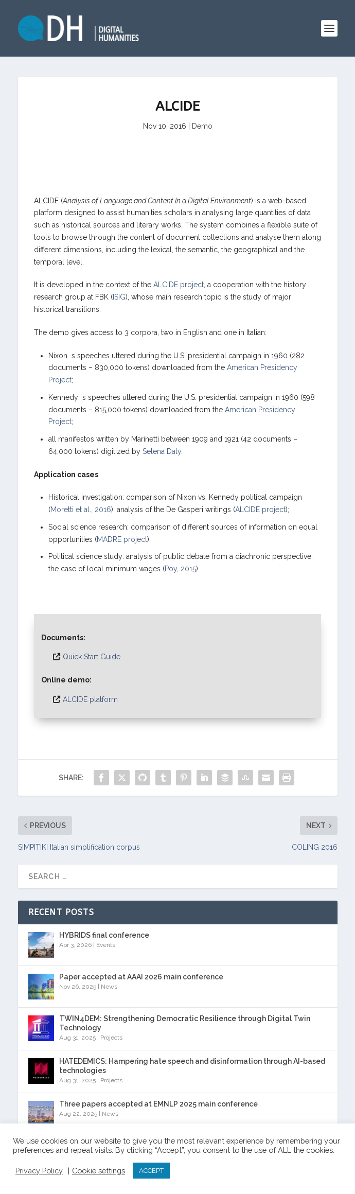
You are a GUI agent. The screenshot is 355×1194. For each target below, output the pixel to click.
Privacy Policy (39, 1170)
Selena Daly (162, 451)
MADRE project (122, 539)
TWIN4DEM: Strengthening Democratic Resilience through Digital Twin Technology (184, 1023)
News (109, 986)
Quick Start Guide (91, 657)
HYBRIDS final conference (104, 935)
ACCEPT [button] (151, 1170)
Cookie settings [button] (98, 1170)
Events (105, 945)
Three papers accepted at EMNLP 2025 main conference (158, 1104)
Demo (202, 126)
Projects (111, 1037)
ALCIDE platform (90, 699)
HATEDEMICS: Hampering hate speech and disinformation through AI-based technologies (192, 1066)
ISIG (119, 297)
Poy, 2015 (180, 569)
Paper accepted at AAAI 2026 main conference (141, 977)
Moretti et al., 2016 (80, 509)
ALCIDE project (178, 284)
